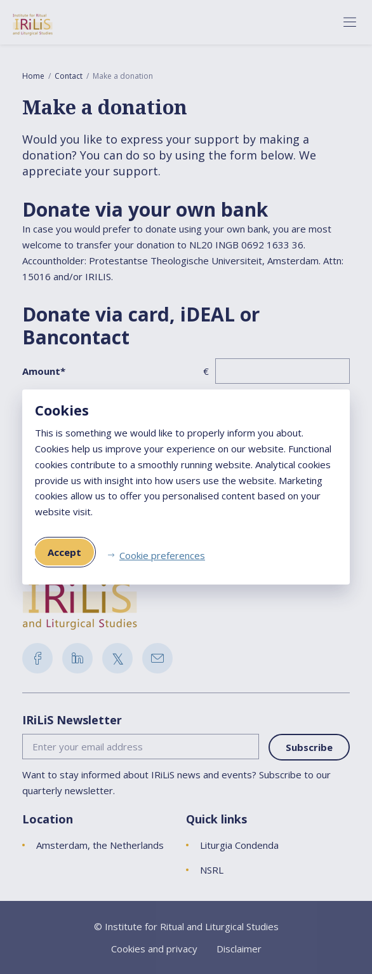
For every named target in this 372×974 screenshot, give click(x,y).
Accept (64, 552)
